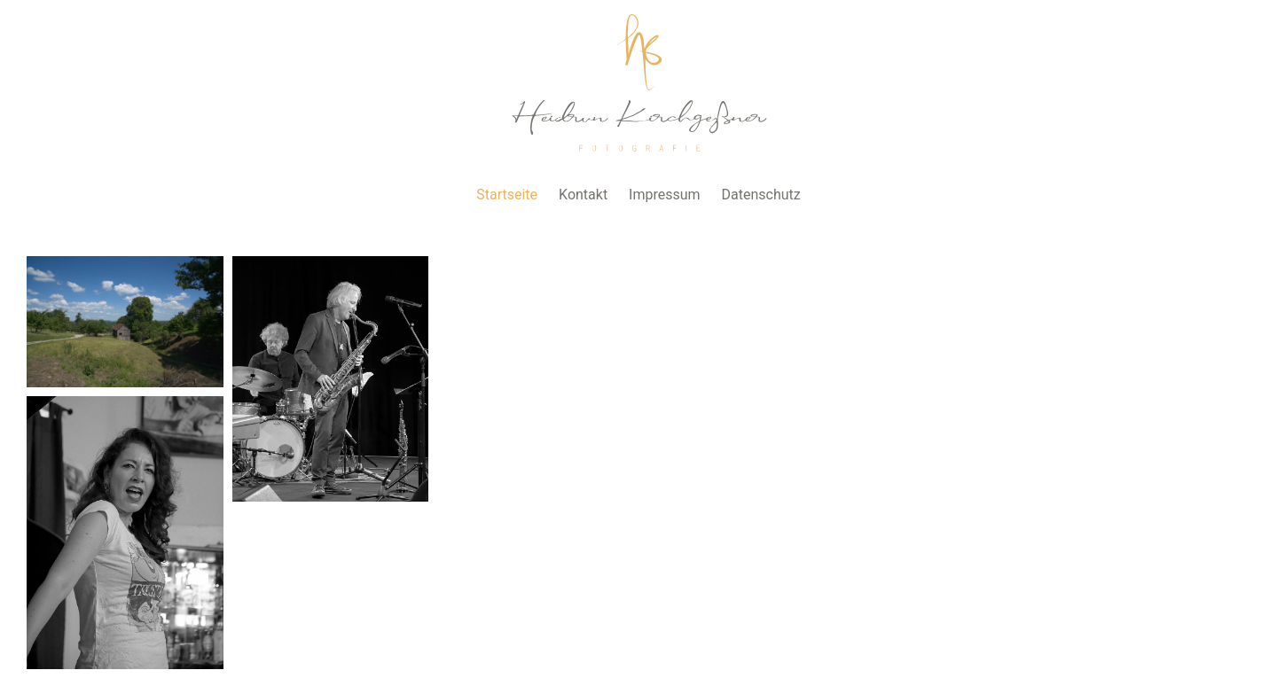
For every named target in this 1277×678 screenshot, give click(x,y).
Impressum (665, 194)
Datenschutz (761, 194)
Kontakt (583, 194)
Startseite (506, 194)
